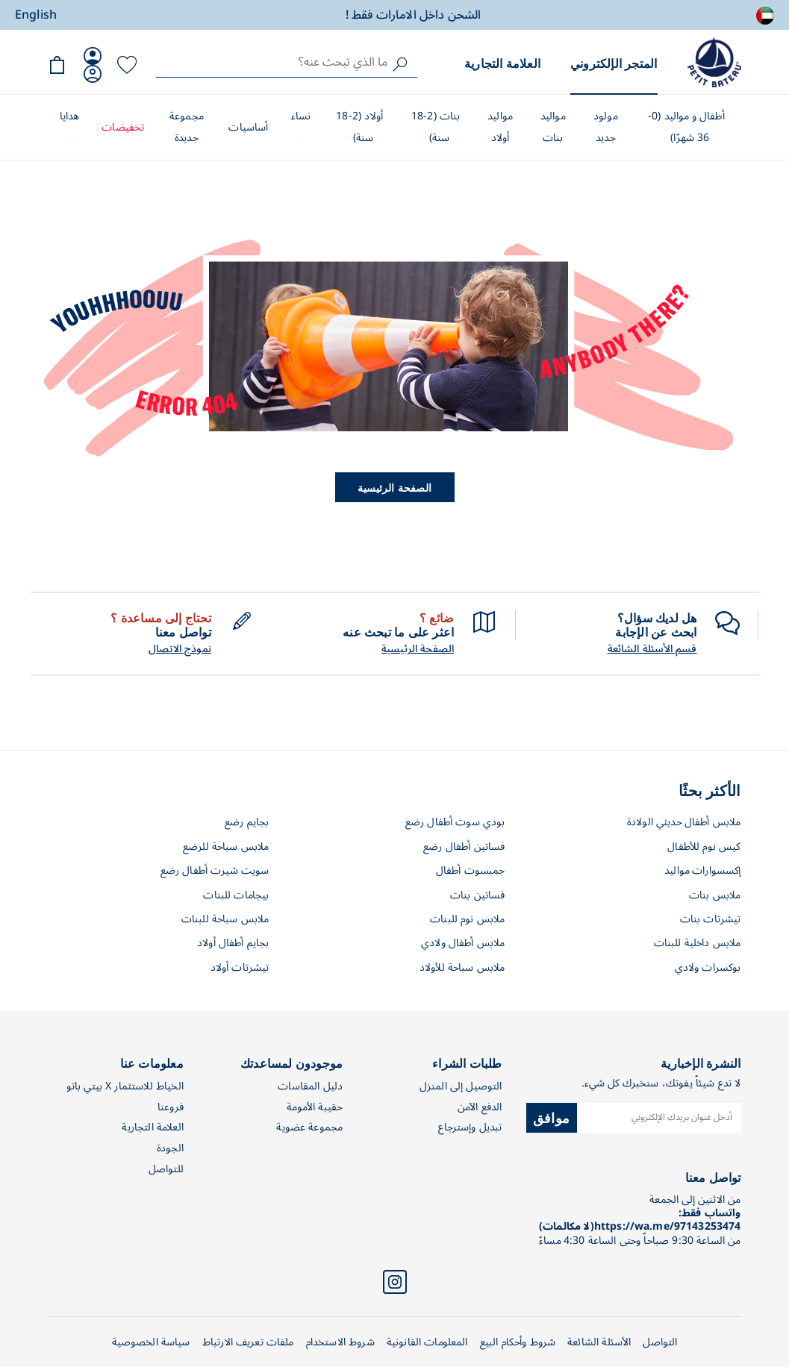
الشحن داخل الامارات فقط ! (413, 15)
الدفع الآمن (480, 1107)
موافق (551, 1117)
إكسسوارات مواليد (702, 870)
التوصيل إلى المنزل (461, 1086)
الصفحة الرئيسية (394, 487)
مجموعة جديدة (186, 126)
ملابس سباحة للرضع (226, 846)
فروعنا (171, 1107)
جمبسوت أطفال (470, 870)
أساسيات (248, 127)
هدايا (70, 116)
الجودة (170, 1148)
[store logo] (714, 62)
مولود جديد (605, 126)
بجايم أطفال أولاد (233, 943)
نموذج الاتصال (180, 649)
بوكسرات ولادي (708, 967)
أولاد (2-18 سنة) (359, 126)
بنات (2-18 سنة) (436, 126)
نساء (301, 116)
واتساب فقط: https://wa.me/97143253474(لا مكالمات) (640, 1219)
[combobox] (286, 62)
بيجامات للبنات (236, 895)
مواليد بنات (553, 126)
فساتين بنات (477, 895)
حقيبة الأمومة (315, 1107)
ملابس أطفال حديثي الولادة (684, 822)
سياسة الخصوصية (151, 1342)
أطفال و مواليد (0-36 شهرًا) (686, 126)
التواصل (660, 1342)
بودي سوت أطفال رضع (455, 822)
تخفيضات (123, 127)
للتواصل (166, 1169)
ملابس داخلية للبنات (697, 943)
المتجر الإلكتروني (613, 63)
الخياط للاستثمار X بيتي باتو (125, 1086)
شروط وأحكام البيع (518, 1342)
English (36, 15)
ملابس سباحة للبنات (225, 919)
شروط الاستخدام (340, 1342)
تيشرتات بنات (710, 919)
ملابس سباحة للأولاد (462, 967)
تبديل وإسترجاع (470, 1127)
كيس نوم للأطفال (703, 846)
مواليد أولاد (500, 126)
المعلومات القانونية (427, 1342)
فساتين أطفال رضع (464, 846)
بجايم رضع (247, 822)
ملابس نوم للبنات (467, 919)
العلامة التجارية (502, 63)
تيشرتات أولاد (239, 967)
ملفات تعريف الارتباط (248, 1342)
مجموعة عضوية (309, 1127)
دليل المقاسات (310, 1086)
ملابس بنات (715, 895)
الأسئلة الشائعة (599, 1342)
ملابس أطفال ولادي (463, 943)
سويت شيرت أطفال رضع (214, 870)
